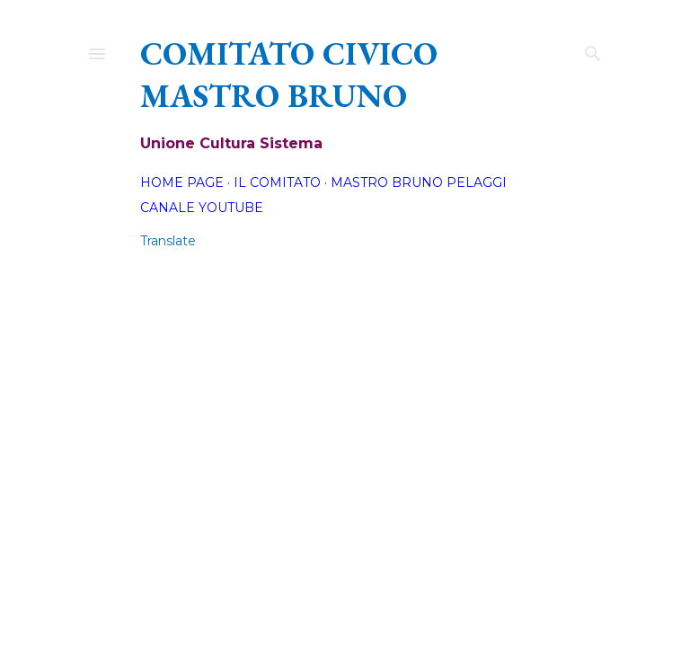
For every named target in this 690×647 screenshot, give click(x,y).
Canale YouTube (201, 207)
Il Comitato (277, 182)
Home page (182, 182)
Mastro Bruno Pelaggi (419, 182)
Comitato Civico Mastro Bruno (289, 74)
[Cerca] (593, 49)
